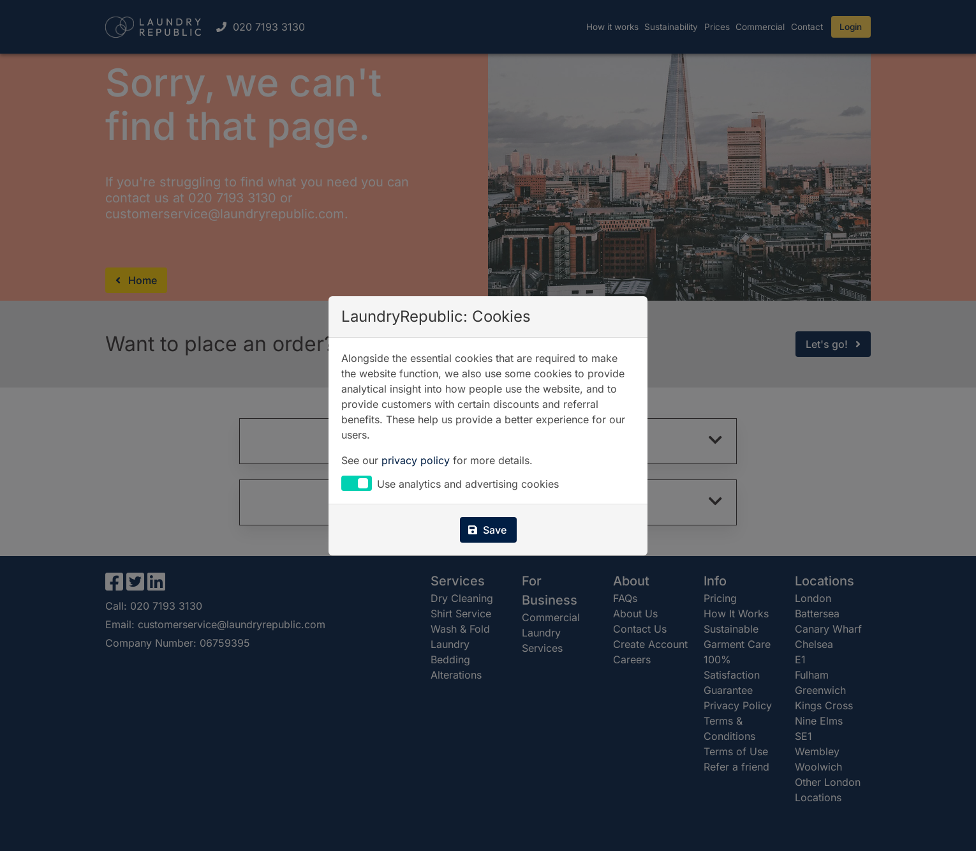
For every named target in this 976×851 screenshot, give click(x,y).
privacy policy (415, 460)
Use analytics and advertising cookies (468, 484)
